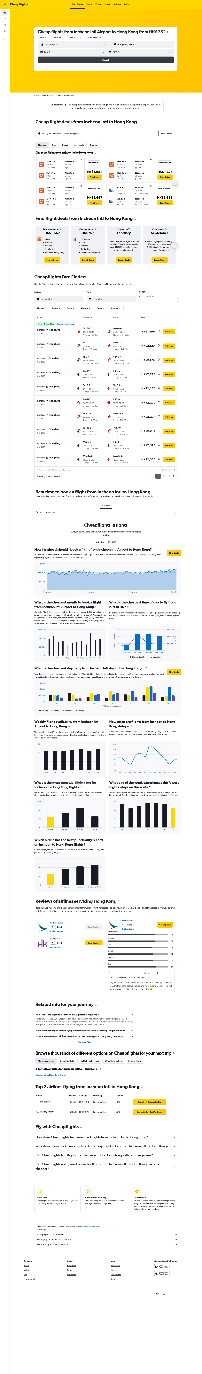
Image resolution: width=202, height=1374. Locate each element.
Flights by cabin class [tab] (89, 1061)
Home (36, 95)
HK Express (55, 939)
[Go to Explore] (4, 30)
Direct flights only (93, 38)
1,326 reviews (56, 931)
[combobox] (43, 37)
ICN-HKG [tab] (106, 505)
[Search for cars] (4, 25)
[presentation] (168, 32)
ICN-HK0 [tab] (100, 542)
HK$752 (157, 31)
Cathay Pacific (56, 923)
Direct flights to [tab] (67, 1061)
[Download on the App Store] (161, 1273)
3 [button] (169, 476)
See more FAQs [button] (84, 1042)
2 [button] (163, 476)
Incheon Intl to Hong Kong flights (51, 1075)
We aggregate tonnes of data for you (107, 1239)
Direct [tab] (65, 145)
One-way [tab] (94, 145)
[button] (5, 4)
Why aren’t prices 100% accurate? (107, 1244)
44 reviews (55, 947)
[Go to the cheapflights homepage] (20, 4)
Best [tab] (54, 145)
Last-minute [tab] (79, 145)
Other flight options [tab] (113, 1061)
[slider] (178, 300)
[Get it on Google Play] (161, 1266)
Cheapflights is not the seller (107, 1234)
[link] (52, 260)
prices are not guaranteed (91, 1226)
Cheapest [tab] (42, 145)
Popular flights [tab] (135, 1061)
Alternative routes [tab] (46, 1061)
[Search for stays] (4, 19)
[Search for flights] (4, 13)
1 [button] (158, 476)
